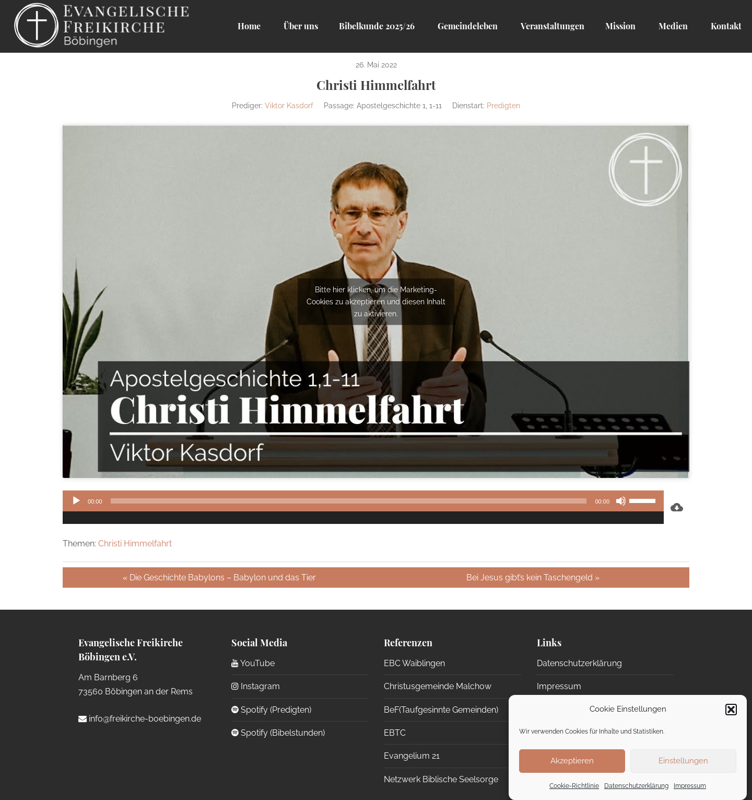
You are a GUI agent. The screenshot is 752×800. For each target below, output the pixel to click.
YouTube (253, 663)
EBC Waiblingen (414, 663)
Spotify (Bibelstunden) (278, 733)
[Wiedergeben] (76, 501)
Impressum (690, 786)
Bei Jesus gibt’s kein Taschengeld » (533, 577)
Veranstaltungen (551, 25)
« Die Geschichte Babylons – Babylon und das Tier (219, 577)
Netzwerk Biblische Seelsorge (441, 779)
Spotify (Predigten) (271, 710)
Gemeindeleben (467, 25)
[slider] (349, 501)
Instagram (255, 686)
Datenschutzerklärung (636, 786)
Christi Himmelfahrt (135, 543)
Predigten (503, 105)
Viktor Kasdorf (289, 105)
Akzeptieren (572, 760)
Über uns (299, 25)
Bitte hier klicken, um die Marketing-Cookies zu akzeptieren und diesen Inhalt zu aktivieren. (376, 301)
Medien (672, 25)
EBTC (395, 733)
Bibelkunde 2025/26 (377, 25)
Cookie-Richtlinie (574, 786)
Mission (620, 25)
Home (249, 25)
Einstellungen (683, 760)
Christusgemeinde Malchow (437, 686)
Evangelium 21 (412, 756)
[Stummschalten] (621, 501)
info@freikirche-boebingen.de (139, 719)
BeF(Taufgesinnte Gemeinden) (441, 710)
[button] (731, 709)
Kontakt (725, 25)
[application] (363, 507)
